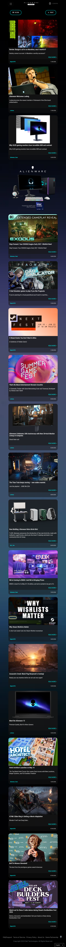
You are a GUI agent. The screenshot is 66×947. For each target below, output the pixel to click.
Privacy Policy (31, 937)
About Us (41, 937)
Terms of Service (19, 937)
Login (55, 3)
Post (51, 12)
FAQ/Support (7, 937)
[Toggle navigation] (11, 4)
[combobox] (59, 945)
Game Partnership (51, 937)
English (58, 945)
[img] (50, 3)
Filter (15, 12)
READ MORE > (52, 57)
